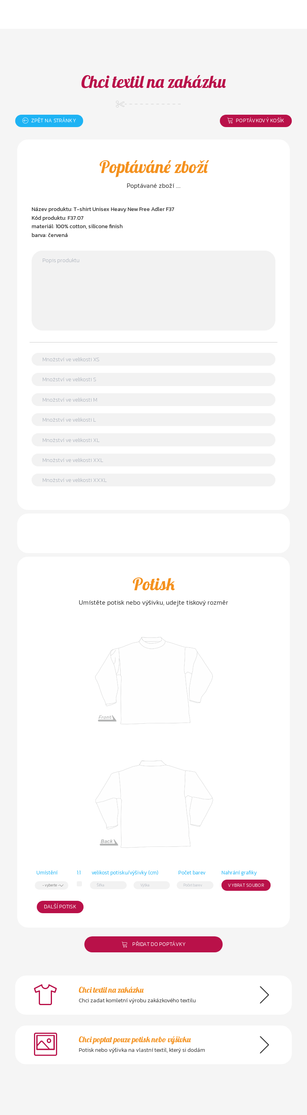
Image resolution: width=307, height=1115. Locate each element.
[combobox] (51, 885)
